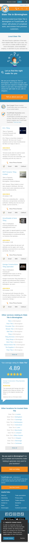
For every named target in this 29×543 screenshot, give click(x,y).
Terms (17, 505)
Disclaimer (18, 503)
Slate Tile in (14, 414)
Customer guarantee (21, 508)
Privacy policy (19, 498)
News (2, 505)
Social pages (5, 508)
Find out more (17, 122)
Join (19, 1)
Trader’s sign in (24, 5)
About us (3, 495)
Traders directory (20, 500)
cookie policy (6, 534)
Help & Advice (5, 500)
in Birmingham (14, 321)
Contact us (4, 503)
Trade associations (20, 495)
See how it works (14, 487)
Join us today (14, 469)
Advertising (4, 498)
